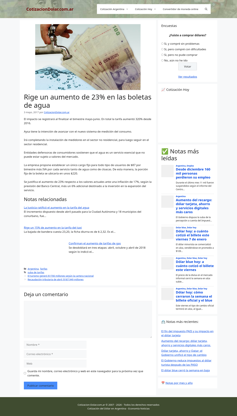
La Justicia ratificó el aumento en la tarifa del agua (56, 207)
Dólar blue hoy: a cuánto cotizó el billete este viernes (195, 266)
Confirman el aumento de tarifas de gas (95, 243)
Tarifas (43, 268)
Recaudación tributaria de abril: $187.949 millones (55, 279)
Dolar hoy (191, 227)
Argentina (33, 268)
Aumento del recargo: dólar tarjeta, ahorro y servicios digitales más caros (194, 206)
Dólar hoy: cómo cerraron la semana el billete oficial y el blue (194, 296)
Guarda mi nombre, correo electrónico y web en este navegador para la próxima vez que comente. (85, 373)
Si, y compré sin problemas (181, 43)
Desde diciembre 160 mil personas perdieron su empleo (193, 173)
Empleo (190, 165)
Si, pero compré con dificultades (185, 49)
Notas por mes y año (179, 383)
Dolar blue (181, 227)
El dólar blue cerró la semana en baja (185, 370)
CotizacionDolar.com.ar (49, 9)
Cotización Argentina (116, 9)
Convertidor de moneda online (180, 9)
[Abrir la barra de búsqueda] (206, 9)
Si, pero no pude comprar (181, 55)
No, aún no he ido (175, 60)
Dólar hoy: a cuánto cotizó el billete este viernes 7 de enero (192, 235)
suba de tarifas (36, 272)
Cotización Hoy (147, 9)
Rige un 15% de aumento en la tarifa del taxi (53, 227)
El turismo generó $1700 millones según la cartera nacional (61, 275)
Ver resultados (187, 77)
